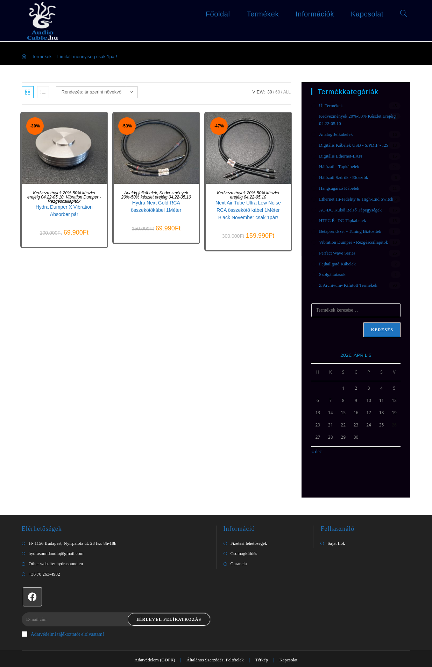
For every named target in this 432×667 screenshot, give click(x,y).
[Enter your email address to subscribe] (116, 606)
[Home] (24, 43)
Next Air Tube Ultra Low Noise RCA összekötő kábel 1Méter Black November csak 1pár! (248, 197)
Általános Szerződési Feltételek (215, 646)
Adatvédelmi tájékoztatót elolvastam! (63, 621)
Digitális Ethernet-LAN (340, 142)
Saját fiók (336, 530)
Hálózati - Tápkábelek (339, 153)
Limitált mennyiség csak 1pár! (87, 43)
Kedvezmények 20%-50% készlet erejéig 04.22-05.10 (61, 181)
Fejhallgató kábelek (337, 250)
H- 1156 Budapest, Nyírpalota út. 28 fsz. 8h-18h (72, 530)
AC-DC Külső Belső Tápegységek (350, 196)
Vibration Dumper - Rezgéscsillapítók (74, 185)
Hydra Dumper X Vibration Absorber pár (64, 197)
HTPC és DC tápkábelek (342, 207)
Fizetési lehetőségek (249, 530)
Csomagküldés (244, 540)
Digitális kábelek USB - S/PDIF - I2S (354, 131)
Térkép (261, 646)
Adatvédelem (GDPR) (155, 646)
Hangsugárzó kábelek (339, 175)
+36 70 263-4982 (44, 560)
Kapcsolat (288, 646)
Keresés (382, 316)
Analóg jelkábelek (140, 179)
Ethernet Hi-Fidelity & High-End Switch (356, 185)
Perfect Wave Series (337, 239)
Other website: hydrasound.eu (56, 550)
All (287, 78)
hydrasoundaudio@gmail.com (56, 540)
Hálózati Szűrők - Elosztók (343, 164)
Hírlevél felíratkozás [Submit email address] (168, 606)
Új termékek (331, 92)
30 (269, 78)
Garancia (239, 550)
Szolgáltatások (332, 261)
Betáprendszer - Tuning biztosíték (350, 218)
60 (277, 78)
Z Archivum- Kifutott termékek (348, 272)
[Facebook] (32, 583)
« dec (316, 438)
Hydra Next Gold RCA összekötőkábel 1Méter (156, 193)
